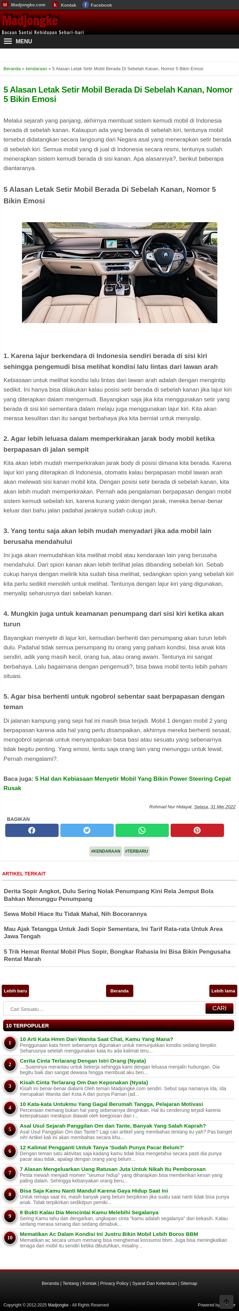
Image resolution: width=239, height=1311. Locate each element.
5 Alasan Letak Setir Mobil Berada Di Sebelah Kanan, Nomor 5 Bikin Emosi (117, 94)
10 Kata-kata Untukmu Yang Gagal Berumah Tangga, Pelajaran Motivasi (111, 1104)
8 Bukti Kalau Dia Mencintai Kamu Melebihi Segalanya (89, 1212)
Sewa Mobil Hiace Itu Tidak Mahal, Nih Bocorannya (75, 914)
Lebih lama (223, 990)
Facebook (101, 5)
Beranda (119, 990)
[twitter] (87, 830)
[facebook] (32, 830)
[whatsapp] (142, 830)
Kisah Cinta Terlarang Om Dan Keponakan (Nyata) (84, 1082)
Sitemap (188, 1283)
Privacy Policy (114, 1283)
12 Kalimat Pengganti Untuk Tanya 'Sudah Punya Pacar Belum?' (102, 1147)
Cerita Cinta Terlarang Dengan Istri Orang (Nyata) (83, 1061)
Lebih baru (15, 990)
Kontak (68, 5)
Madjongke (30, 20)
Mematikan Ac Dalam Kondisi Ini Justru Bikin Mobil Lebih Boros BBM (109, 1234)
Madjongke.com (28, 4)
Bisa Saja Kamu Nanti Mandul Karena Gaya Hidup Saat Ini (94, 1191)
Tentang (70, 1283)
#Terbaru (136, 851)
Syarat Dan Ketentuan (154, 1283)
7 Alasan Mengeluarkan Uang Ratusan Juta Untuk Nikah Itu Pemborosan (113, 1169)
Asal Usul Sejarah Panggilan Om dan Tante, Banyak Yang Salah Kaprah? (113, 1126)
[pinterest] (197, 830)
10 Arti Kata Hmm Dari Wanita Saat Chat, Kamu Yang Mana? (96, 1039)
